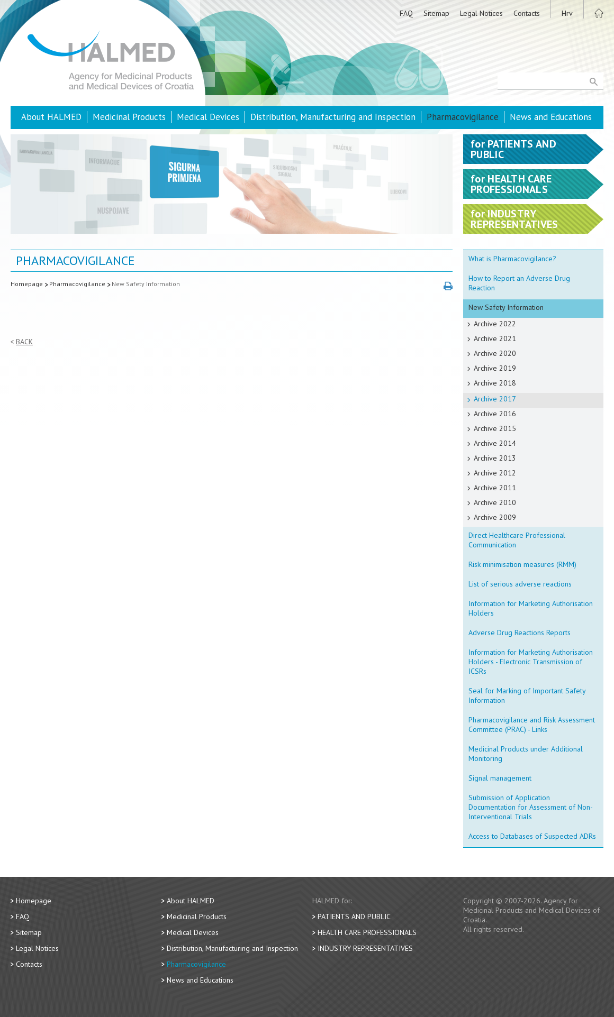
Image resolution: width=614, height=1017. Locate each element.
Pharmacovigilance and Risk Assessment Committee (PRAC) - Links (531, 724)
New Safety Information (146, 284)
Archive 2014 (495, 443)
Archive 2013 (495, 458)
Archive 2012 (495, 473)
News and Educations (551, 117)
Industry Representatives (365, 948)
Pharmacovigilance (463, 117)
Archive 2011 (495, 487)
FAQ (406, 13)
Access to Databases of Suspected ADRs (532, 836)
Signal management (499, 778)
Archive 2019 (495, 368)
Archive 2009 (495, 517)
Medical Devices (208, 117)
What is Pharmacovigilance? (512, 258)
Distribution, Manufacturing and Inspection (333, 117)
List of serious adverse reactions (520, 584)
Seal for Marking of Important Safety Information (527, 695)
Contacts (526, 13)
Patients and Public (354, 916)
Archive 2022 (495, 323)
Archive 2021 (495, 338)
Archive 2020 (495, 353)
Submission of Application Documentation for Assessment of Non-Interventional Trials (530, 807)
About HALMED (51, 117)
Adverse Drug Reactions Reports (519, 632)
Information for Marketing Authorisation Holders (530, 608)
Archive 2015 (495, 428)
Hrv (567, 13)
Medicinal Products (129, 117)
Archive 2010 (495, 502)
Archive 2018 (495, 383)
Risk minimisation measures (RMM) (522, 564)
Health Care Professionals (367, 932)
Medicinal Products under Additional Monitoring (525, 753)
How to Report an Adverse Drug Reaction (519, 282)
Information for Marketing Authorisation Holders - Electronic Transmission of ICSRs (530, 661)
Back (24, 341)
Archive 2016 (495, 413)
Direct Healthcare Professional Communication (516, 539)
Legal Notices (481, 13)
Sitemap (436, 13)
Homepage (27, 284)
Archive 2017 (495, 399)
